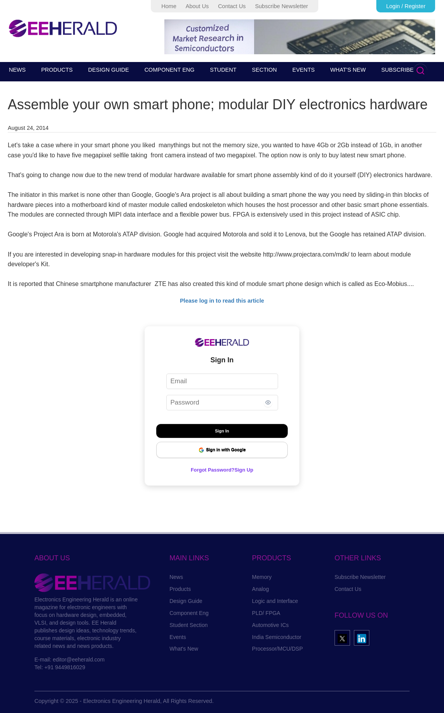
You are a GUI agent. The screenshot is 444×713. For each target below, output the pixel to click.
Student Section (188, 625)
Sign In (222, 431)
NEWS (17, 70)
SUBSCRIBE (397, 70)
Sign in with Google (222, 450)
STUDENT (223, 70)
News (176, 577)
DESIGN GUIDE (108, 70)
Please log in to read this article (222, 301)
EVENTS (303, 70)
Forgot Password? (211, 470)
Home (168, 6)
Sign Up (246, 470)
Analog (260, 589)
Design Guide (185, 601)
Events (177, 637)
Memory (262, 577)
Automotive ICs (270, 625)
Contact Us (232, 6)
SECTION (264, 70)
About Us (197, 6)
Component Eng (188, 613)
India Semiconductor (277, 637)
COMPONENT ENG (169, 70)
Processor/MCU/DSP (277, 649)
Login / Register (405, 6)
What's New (183, 649)
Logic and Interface (275, 601)
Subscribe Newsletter (281, 6)
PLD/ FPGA (266, 613)
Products (180, 589)
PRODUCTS (56, 70)
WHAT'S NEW (348, 70)
